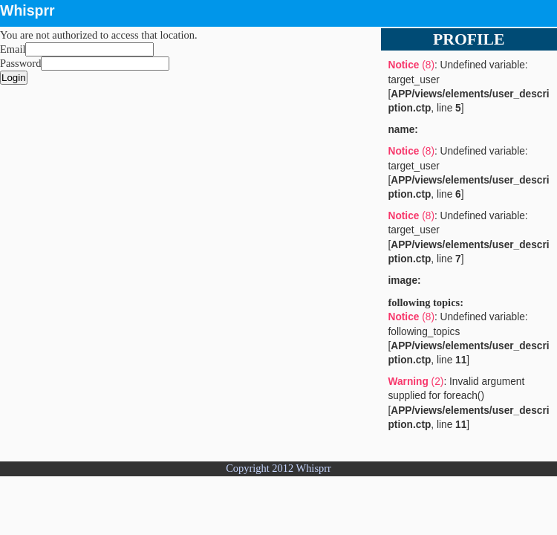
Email (12, 49)
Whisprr (27, 10)
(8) (411, 65)
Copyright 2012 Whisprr (278, 468)
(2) (416, 381)
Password (20, 63)
